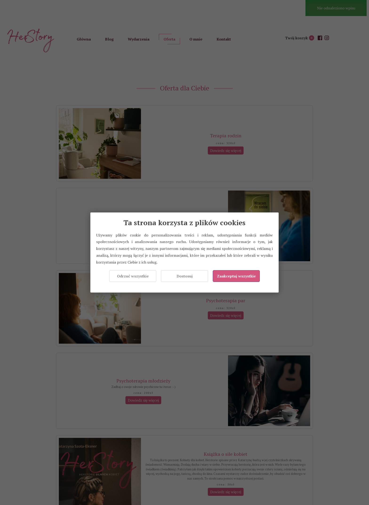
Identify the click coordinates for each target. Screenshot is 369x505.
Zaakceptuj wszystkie (236, 276)
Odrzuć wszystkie (133, 276)
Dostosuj (184, 276)
